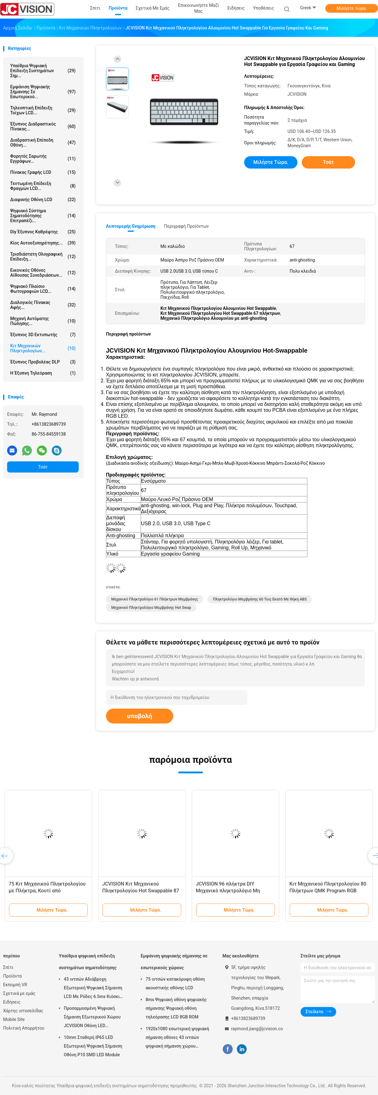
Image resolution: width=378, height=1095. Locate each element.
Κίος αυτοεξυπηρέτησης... (43, 243)
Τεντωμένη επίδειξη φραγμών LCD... (43, 186)
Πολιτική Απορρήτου (23, 1028)
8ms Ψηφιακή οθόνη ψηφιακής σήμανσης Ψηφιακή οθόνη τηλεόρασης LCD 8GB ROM (176, 1008)
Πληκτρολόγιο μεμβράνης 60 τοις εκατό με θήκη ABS (260, 599)
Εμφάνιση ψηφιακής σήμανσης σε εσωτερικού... (43, 91)
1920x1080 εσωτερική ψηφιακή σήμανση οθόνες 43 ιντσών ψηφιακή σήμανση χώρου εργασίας (177, 1038)
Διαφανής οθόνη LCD (43, 199)
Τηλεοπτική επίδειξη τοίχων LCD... (43, 110)
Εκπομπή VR (15, 984)
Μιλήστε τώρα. (351, 8)
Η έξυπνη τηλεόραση (43, 373)
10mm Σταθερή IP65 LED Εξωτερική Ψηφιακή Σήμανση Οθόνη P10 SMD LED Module (93, 1046)
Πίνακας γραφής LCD (43, 172)
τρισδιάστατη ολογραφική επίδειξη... (43, 257)
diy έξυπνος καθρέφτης (43, 232)
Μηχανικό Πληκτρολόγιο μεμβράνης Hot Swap (151, 607)
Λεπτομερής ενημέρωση (130, 226)
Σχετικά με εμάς (19, 993)
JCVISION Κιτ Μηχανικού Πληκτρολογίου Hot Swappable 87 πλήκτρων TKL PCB (140, 890)
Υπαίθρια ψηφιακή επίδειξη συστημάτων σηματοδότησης (87, 961)
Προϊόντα (12, 976)
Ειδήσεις (11, 1002)
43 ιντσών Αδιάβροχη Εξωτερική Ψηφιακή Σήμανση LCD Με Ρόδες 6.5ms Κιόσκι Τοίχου (93, 989)
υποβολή (139, 716)
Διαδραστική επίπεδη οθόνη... (43, 142)
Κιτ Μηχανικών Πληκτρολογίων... (43, 348)
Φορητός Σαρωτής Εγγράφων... (43, 159)
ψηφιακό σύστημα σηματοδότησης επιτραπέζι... (43, 215)
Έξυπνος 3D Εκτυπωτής (43, 335)
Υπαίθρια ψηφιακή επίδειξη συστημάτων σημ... (43, 70)
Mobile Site (14, 1019)
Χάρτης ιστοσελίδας (23, 1010)
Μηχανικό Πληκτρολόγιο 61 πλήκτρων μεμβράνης (154, 599)
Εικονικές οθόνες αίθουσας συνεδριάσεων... (43, 273)
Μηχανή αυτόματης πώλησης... (43, 321)
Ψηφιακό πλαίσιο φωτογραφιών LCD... (43, 289)
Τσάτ (43, 466)
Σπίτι (8, 967)
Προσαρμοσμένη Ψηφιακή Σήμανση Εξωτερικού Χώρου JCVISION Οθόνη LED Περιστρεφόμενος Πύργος (92, 1018)
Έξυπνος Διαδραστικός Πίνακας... (43, 126)
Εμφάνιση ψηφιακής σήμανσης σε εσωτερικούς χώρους (174, 961)
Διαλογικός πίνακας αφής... (43, 305)
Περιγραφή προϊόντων (186, 226)
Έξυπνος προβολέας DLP (43, 362)
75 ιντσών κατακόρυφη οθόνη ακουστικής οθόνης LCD (175, 983)
